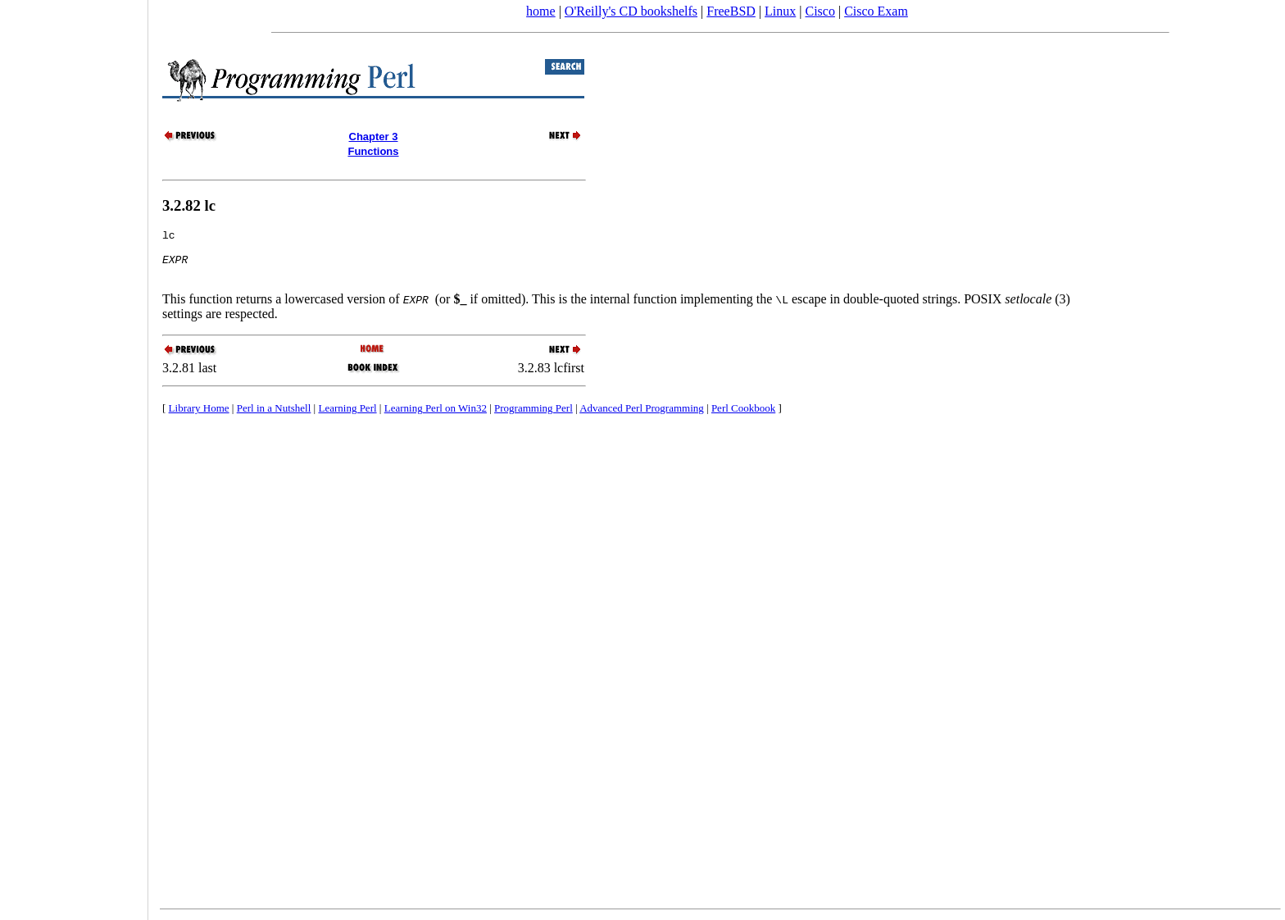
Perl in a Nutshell (274, 418)
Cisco (819, 11)
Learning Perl (347, 418)
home (541, 11)
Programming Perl (533, 418)
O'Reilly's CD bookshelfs (631, 11)
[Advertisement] (73, 454)
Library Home (199, 418)
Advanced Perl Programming (641, 418)
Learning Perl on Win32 (435, 418)
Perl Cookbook (743, 418)
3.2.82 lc (189, 205)
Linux (780, 11)
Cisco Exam (876, 11)
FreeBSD (731, 11)
